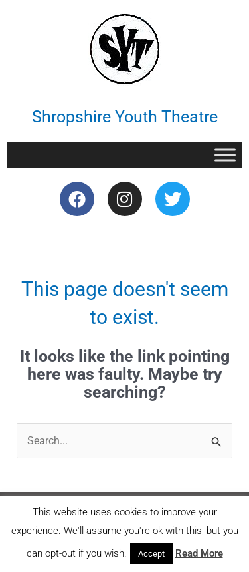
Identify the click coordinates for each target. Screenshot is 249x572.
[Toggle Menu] (225, 154)
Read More (199, 553)
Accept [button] (151, 554)
